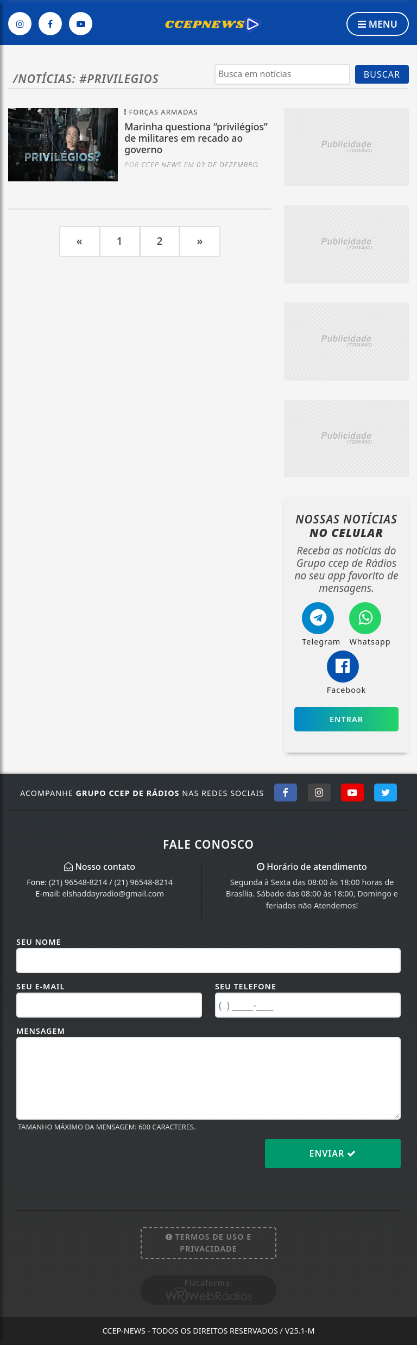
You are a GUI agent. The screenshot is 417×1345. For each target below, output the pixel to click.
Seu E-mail (40, 986)
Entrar (346, 719)
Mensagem (40, 1031)
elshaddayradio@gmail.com (112, 893)
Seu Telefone (245, 986)
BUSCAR (382, 74)
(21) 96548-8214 (78, 882)
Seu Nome (38, 942)
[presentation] (98, 1162)
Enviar (333, 1153)
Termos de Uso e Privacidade (209, 1243)
